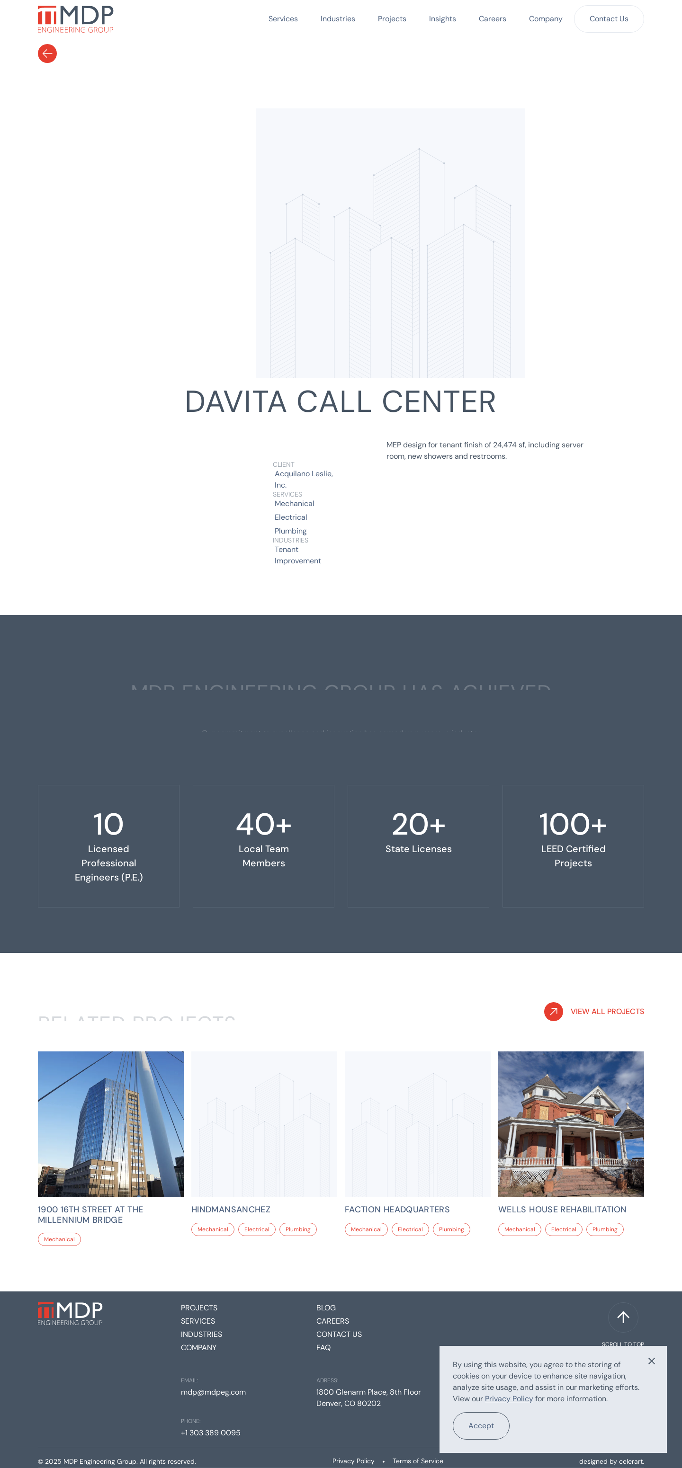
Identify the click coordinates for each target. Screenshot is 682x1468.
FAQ (323, 1347)
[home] (76, 18)
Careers (492, 19)
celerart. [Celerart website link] (631, 1461)
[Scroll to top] (623, 1325)
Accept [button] (481, 1426)
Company (546, 19)
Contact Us (609, 19)
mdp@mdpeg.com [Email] (213, 1392)
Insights (442, 19)
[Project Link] (111, 1215)
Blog (326, 1308)
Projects (392, 19)
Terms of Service (418, 1461)
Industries (338, 19)
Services (283, 19)
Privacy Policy (353, 1461)
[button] (651, 1361)
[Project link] (111, 1124)
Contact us (339, 1334)
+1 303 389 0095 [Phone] (211, 1433)
